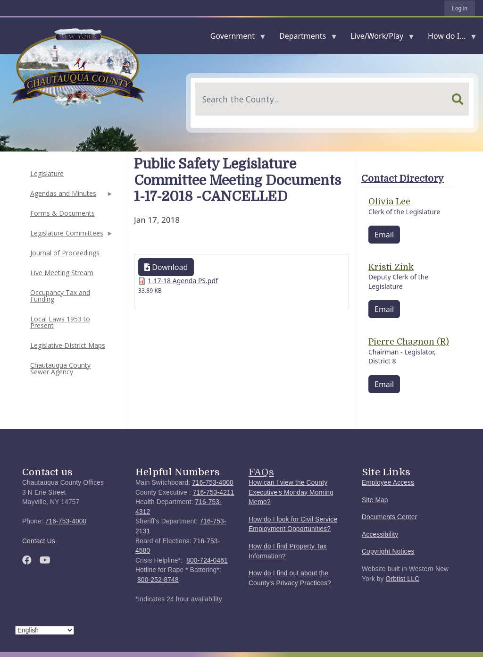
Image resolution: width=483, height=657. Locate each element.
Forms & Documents (62, 213)
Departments (304, 38)
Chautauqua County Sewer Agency (60, 368)
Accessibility (380, 534)
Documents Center (389, 517)
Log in (459, 8)
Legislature (47, 173)
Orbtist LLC (403, 578)
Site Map (375, 500)
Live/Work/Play (379, 38)
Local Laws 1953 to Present (60, 322)
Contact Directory (402, 178)
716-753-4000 (66, 521)
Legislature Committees (70, 235)
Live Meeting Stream (61, 272)
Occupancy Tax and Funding (60, 295)
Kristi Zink (391, 267)
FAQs (261, 472)
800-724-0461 (207, 560)
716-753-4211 (213, 492)
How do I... (448, 38)
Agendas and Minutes (70, 196)
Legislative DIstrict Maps (67, 345)
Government (234, 38)
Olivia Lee (389, 201)
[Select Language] (44, 630)
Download (166, 267)
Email (384, 234)
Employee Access (388, 482)
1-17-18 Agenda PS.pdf (183, 280)
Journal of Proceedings (65, 252)
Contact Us (38, 541)
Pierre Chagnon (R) (408, 341)
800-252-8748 (158, 579)
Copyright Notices (388, 551)
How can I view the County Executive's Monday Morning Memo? (291, 492)
